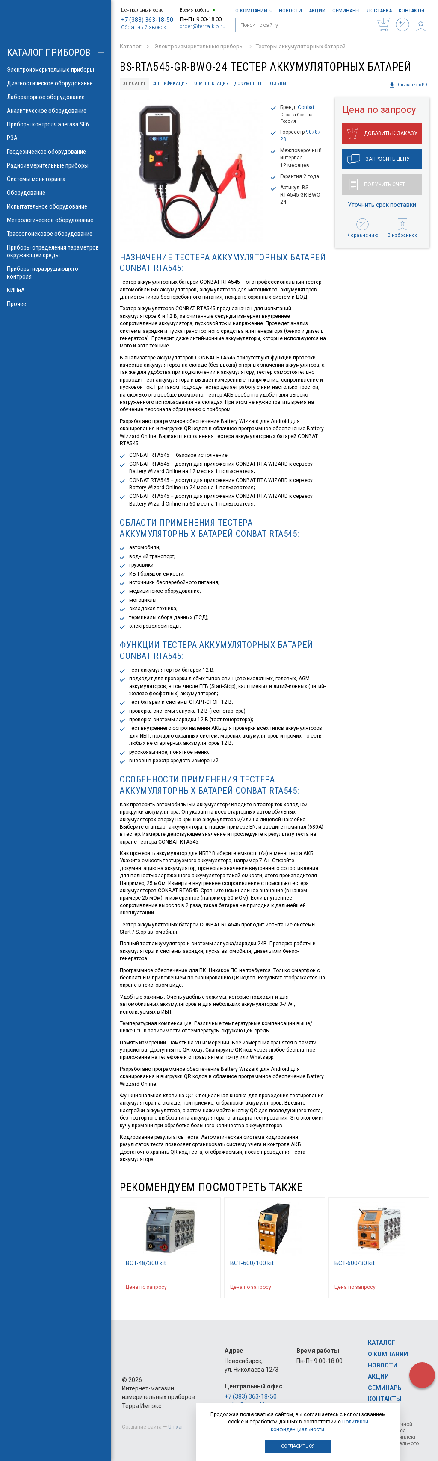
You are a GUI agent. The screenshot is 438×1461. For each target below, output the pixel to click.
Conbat (306, 107)
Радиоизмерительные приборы (55, 165)
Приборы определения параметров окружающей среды (55, 251)
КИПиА (55, 290)
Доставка (379, 10)
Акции (317, 10)
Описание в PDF (409, 85)
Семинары (346, 10)
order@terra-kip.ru (202, 26)
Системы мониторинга (55, 179)
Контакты (411, 10)
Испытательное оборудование (55, 206)
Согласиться (298, 1446)
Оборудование (55, 193)
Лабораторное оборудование (55, 97)
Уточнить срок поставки (382, 204)
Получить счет (377, 184)
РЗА (55, 138)
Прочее (55, 304)
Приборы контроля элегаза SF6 (55, 124)
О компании (253, 10)
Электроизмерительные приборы (55, 69)
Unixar (175, 1427)
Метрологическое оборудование (55, 220)
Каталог (381, 1342)
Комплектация (211, 83)
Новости (290, 10)
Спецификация (170, 83)
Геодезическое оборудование (55, 152)
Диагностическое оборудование (55, 83)
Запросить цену (378, 159)
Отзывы (277, 83)
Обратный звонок (143, 27)
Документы (247, 83)
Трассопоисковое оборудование (55, 234)
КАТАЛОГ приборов (48, 52)
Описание (134, 83)
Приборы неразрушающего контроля (55, 272)
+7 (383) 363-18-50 (147, 19)
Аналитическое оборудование (55, 111)
